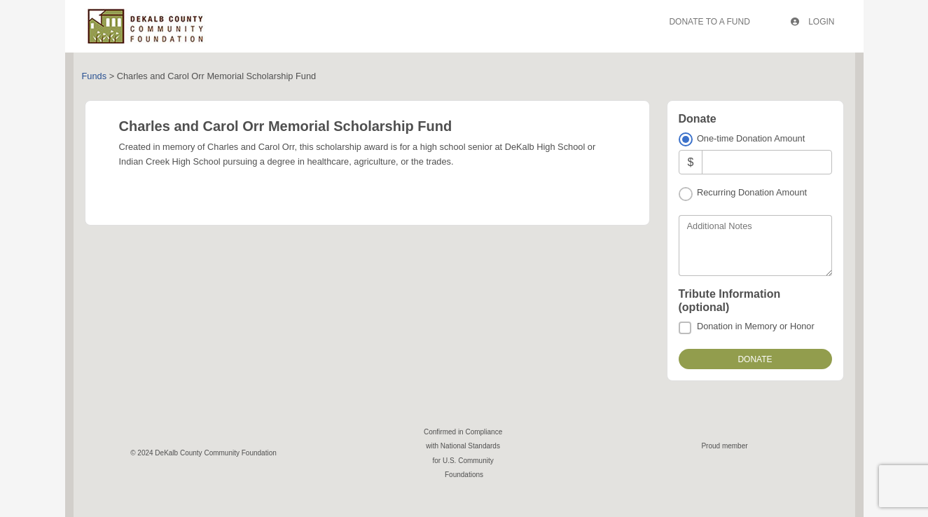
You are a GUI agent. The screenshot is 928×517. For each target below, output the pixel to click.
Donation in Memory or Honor (756, 326)
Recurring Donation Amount (752, 192)
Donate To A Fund (709, 22)
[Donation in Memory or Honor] (685, 328)
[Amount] (766, 162)
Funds (94, 76)
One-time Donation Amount (751, 138)
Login (813, 22)
